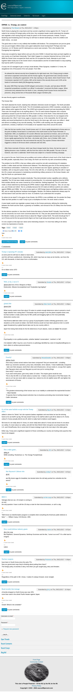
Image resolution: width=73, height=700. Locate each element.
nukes (21, 227)
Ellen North (47, 304)
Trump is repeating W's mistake (12, 252)
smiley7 (48, 472)
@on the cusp (8, 532)
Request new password (11, 629)
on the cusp (47, 497)
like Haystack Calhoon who (15, 471)
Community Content (15, 16)
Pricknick (48, 559)
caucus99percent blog (9, 242)
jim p (48, 589)
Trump (14, 227)
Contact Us (27, 16)
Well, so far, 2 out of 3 (11, 282)
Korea (8, 227)
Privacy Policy (36, 686)
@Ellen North (10, 360)
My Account (36, 16)
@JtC (8, 474)
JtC (50, 450)
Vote (3, 233)
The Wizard (15, 28)
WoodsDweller (46, 358)
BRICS (4, 497)
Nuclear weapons (7, 559)
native (49, 529)
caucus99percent (15, 5)
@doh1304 (7, 285)
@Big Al (6, 452)
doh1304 (48, 252)
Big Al (49, 410)
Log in (43, 16)
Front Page (4, 16)
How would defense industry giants (16, 529)
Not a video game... (10, 450)
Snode (49, 282)
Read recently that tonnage (11, 589)
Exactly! (9, 357)
